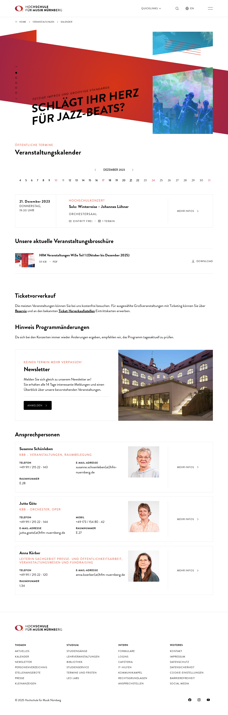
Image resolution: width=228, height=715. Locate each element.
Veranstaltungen (43, 22)
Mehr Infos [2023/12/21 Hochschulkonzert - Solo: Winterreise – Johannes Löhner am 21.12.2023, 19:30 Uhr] (188, 211)
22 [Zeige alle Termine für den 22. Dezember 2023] (137, 180)
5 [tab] (16, 92)
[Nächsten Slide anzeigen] (16, 99)
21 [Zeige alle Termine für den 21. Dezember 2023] (131, 180)
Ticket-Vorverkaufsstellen (77, 311)
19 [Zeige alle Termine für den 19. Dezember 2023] (116, 180)
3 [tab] (16, 82)
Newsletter (78, 379)
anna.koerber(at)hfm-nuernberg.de (100, 574)
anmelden (37, 405)
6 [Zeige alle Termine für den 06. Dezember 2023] (32, 180)
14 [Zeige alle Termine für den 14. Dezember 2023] (83, 180)
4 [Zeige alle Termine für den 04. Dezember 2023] (20, 180)
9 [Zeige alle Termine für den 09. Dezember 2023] (49, 180)
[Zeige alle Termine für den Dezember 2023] (114, 169)
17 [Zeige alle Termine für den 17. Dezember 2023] (103, 180)
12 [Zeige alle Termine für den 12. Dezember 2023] (70, 180)
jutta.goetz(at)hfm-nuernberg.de (42, 532)
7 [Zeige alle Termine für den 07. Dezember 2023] (37, 180)
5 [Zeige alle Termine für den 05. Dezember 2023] (26, 180)
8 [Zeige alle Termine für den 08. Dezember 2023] (43, 180)
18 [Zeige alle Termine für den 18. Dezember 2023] (110, 180)
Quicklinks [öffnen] (151, 8)
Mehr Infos (188, 467)
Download (204, 261)
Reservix (21, 311)
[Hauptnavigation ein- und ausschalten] (210, 8)
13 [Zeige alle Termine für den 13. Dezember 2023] (76, 180)
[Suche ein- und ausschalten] (177, 8)
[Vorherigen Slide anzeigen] (16, 67)
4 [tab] (16, 87)
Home (22, 22)
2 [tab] (16, 77)
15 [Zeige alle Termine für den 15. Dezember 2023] (90, 180)
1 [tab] (16, 72)
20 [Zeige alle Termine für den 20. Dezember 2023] (123, 180)
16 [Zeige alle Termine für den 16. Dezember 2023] (96, 180)
